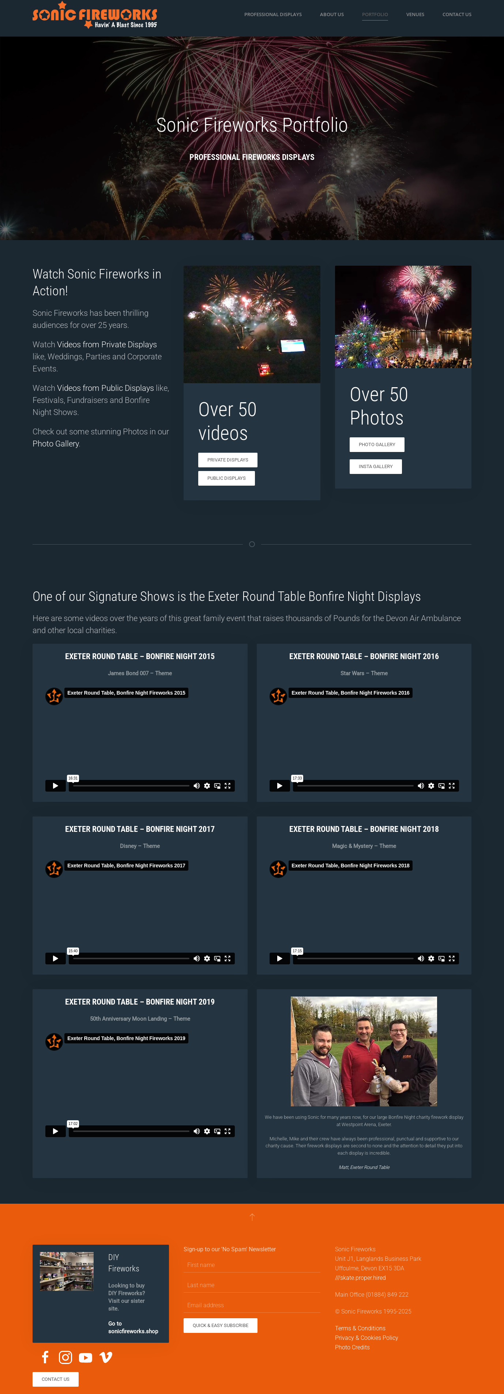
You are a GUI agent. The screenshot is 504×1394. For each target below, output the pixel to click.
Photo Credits (352, 1347)
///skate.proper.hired (360, 1277)
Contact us (457, 14)
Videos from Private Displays (107, 344)
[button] (252, 1217)
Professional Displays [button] (273, 14)
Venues (415, 14)
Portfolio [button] (375, 14)
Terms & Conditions (360, 1328)
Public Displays (226, 478)
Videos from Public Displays (105, 388)
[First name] (252, 1265)
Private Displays (227, 460)
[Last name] (252, 1285)
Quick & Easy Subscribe (220, 1325)
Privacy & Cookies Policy (366, 1337)
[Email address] (252, 1305)
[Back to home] (95, 14)
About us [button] (332, 14)
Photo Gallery (56, 443)
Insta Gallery (376, 466)
